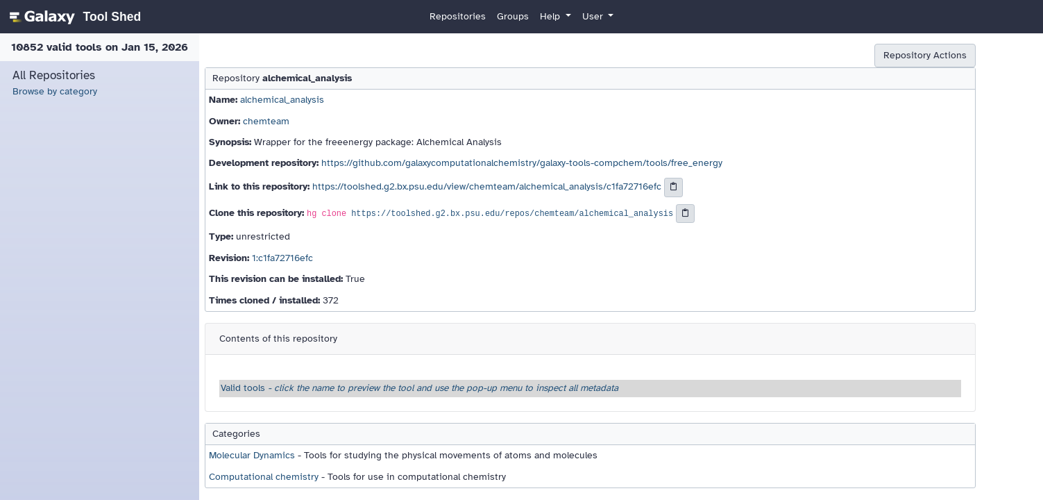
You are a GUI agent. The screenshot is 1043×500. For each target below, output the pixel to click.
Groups (513, 16)
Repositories (458, 16)
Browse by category (54, 91)
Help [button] (551, 16)
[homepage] (73, 16)
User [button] (594, 16)
